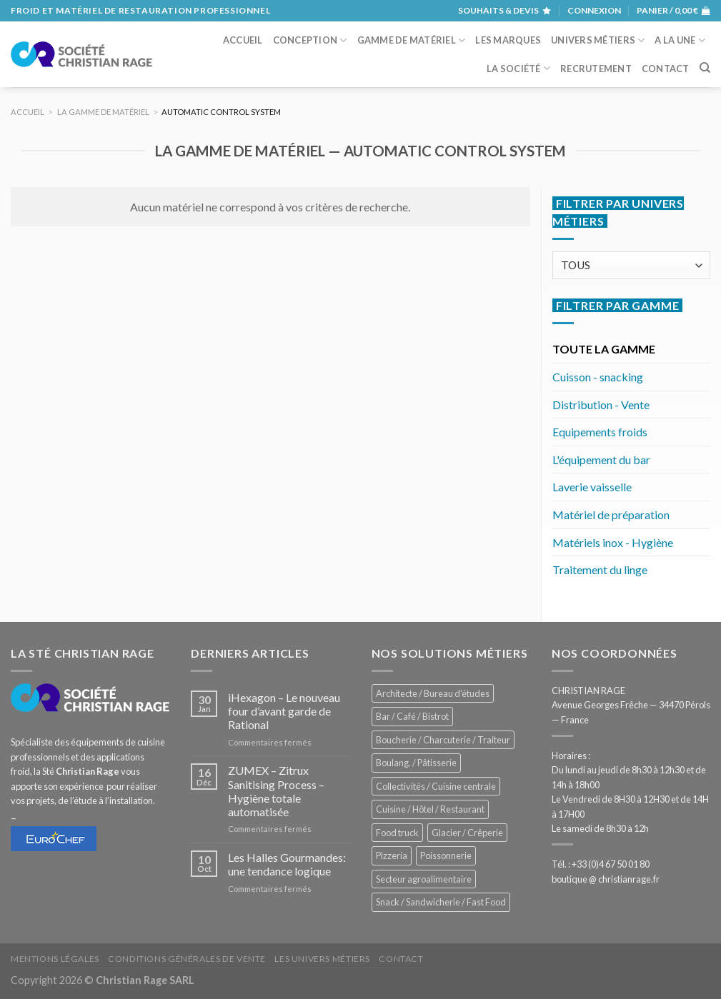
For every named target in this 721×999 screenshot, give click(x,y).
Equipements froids (599, 431)
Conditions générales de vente (187, 958)
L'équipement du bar (601, 459)
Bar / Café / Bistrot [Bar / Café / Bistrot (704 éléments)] (412, 716)
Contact (666, 68)
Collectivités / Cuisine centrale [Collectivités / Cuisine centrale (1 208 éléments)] (436, 786)
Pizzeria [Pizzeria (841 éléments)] (391, 855)
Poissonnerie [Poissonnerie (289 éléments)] (446, 855)
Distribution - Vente (601, 404)
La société (518, 68)
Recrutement (596, 68)
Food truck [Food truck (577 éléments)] (397, 832)
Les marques (508, 40)
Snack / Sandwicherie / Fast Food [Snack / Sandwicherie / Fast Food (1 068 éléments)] (441, 902)
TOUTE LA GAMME (603, 349)
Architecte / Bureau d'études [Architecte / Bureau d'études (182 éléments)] (432, 693)
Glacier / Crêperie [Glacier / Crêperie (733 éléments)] (467, 832)
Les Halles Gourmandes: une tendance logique (287, 864)
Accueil (243, 40)
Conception (310, 40)
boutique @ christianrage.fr (606, 879)
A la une (680, 40)
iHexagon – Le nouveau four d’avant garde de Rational (284, 711)
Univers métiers (598, 40)
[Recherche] (705, 67)
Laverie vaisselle (592, 486)
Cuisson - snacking (597, 376)
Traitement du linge (599, 569)
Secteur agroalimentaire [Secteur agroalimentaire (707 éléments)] (424, 879)
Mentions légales (55, 958)
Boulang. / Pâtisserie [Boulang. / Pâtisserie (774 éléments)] (416, 762)
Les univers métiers (322, 958)
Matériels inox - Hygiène (612, 542)
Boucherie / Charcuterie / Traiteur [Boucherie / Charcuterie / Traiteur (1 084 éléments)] (443, 740)
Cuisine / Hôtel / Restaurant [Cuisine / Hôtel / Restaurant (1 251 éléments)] (430, 809)
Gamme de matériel (411, 40)
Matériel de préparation (611, 514)
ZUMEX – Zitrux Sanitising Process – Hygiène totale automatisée (276, 790)
